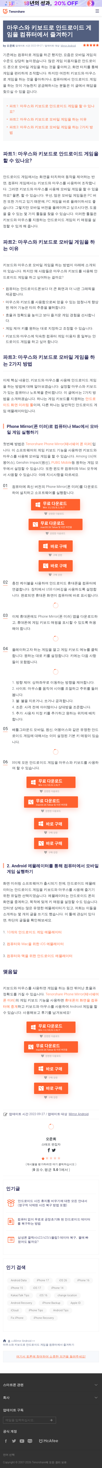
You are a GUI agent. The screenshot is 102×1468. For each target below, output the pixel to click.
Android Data (18, 1280)
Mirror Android (68, 45)
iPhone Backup (51, 1302)
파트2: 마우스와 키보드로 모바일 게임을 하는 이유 (48, 119)
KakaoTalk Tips (20, 1295)
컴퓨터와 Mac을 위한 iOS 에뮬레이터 (35, 944)
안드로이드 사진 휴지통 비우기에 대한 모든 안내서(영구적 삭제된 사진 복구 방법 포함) (52, 1203)
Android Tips (61, 1310)
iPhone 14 (57, 1287)
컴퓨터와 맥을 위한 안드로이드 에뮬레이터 (40, 956)
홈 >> (8, 1341)
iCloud (15, 1310)
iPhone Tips (36, 1310)
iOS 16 (43, 1295)
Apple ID (76, 1302)
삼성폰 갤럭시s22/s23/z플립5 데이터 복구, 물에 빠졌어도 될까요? (53, 1240)
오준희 (11, 45)
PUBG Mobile (61, 462)
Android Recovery (21, 1302)
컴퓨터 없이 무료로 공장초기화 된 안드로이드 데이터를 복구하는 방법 (54, 1221)
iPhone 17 (43, 1280)
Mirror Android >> (24, 1340)
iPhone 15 (17, 1287)
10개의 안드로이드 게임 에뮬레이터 (34, 932)
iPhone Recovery (44, 1317)
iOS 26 (63, 1280)
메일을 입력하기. (29, 1420)
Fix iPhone (17, 1317)
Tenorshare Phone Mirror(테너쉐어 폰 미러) (59, 444)
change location (67, 1295)
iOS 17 (37, 1287)
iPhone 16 (83, 1280)
